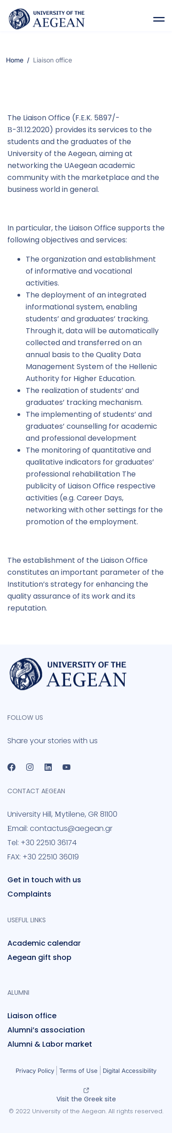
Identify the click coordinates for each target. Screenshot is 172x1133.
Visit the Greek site (86, 1099)
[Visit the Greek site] (86, 1090)
